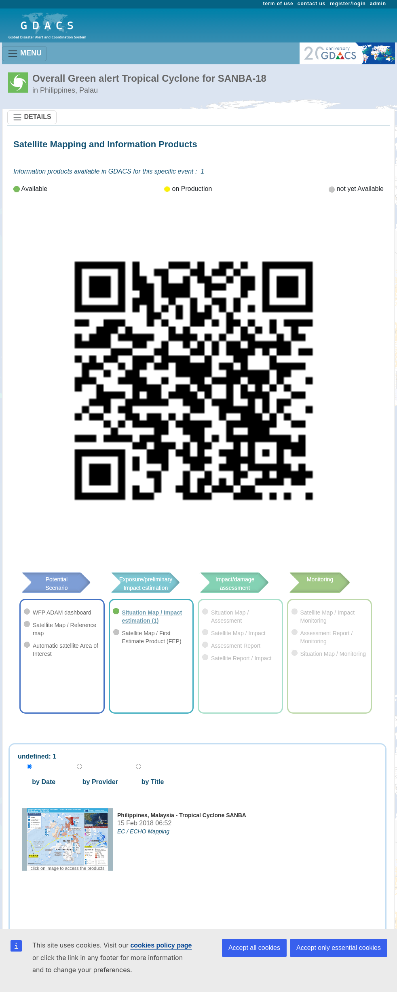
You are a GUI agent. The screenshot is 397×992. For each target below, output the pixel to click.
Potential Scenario (58, 583)
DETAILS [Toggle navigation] (32, 117)
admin (378, 3)
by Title (150, 781)
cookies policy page (161, 945)
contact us (312, 3)
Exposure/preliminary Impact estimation (145, 583)
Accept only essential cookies (338, 947)
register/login (347, 3)
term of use (278, 3)
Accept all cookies (254, 947)
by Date (43, 781)
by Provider (97, 781)
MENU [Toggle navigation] (24, 53)
